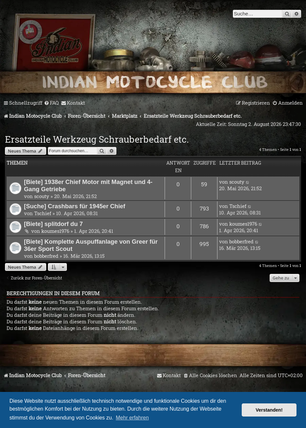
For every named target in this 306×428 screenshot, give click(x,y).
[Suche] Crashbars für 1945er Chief (74, 206)
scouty (41, 196)
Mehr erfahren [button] (132, 417)
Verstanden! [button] (269, 410)
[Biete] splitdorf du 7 (53, 223)
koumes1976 (55, 231)
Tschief (42, 213)
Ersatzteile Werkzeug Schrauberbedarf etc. (97, 139)
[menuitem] (51, 103)
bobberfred (46, 256)
